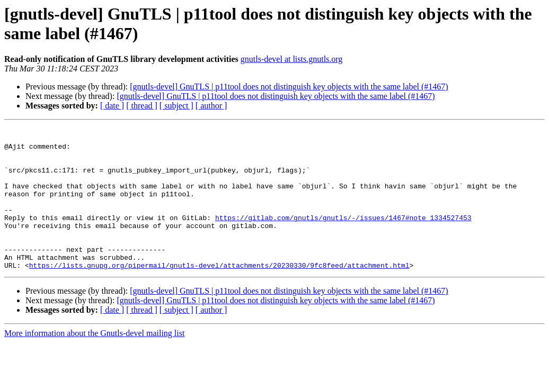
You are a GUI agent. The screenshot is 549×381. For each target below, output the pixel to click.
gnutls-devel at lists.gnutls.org (292, 59)
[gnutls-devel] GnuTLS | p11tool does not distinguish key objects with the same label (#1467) (289, 86)
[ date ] (112, 105)
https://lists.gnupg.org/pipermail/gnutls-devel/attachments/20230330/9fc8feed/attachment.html (219, 293)
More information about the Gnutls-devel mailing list (94, 361)
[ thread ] (141, 105)
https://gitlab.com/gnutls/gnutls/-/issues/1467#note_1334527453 (343, 236)
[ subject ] (176, 105)
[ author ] (211, 105)
